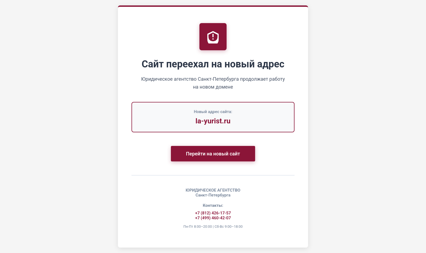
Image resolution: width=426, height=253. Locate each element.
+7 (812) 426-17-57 (213, 212)
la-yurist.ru (213, 121)
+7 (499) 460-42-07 (213, 217)
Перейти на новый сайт (213, 153)
